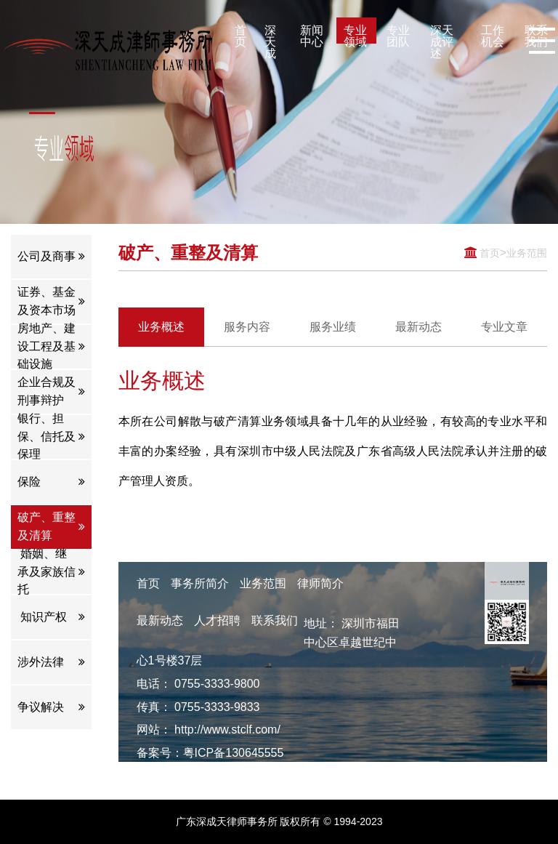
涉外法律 (51, 662)
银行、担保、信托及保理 (51, 437)
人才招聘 (217, 620)
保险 (51, 482)
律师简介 (320, 583)
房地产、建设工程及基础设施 (51, 347)
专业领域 (355, 34)
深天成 (270, 34)
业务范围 (524, 252)
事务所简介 (200, 583)
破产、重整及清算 (51, 526)
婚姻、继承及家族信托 (51, 572)
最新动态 (160, 620)
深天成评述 (441, 34)
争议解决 (51, 707)
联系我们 (274, 620)
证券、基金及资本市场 (51, 301)
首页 (240, 34)
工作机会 (492, 34)
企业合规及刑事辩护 (51, 392)
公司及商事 (51, 256)
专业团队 (398, 34)
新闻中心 (311, 34)
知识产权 (51, 617)
